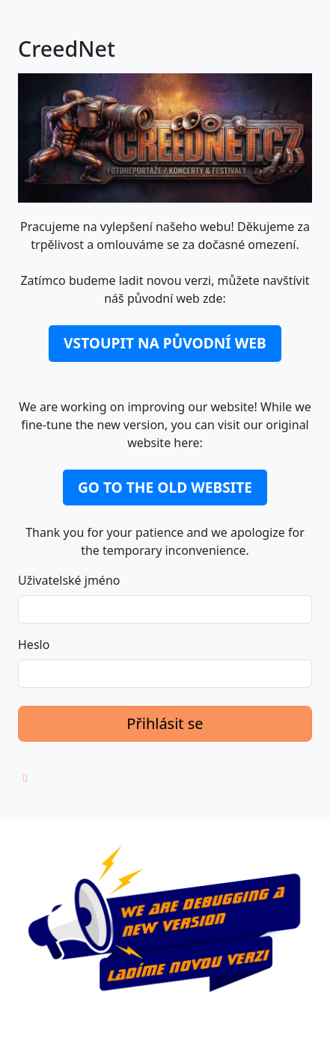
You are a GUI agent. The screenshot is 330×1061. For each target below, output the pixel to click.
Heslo (33, 644)
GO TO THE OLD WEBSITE (165, 487)
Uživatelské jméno (69, 580)
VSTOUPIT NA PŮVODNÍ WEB (165, 343)
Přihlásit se (164, 723)
